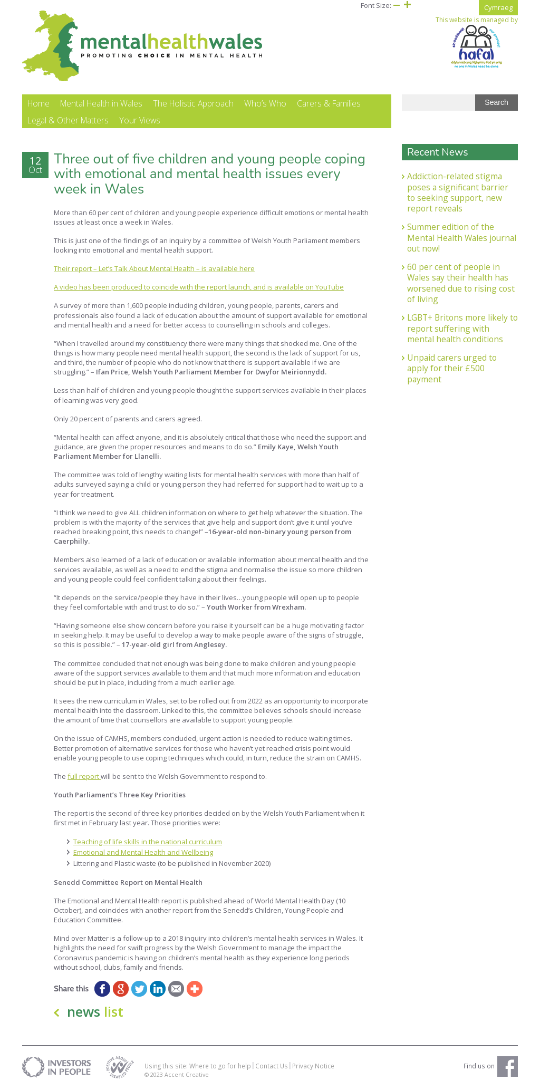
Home (38, 103)
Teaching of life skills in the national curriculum (147, 841)
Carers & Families (329, 103)
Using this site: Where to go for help (197, 1066)
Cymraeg (498, 7)
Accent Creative (187, 1074)
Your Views (139, 120)
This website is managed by (477, 42)
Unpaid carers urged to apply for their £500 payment (452, 368)
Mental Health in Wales (101, 103)
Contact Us (271, 1066)
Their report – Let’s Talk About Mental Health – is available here (154, 268)
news (95, 1011)
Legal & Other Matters (68, 120)
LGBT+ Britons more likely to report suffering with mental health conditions (462, 328)
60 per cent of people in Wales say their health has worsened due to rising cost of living (461, 283)
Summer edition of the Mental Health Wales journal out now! (461, 237)
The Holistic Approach (193, 103)
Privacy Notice (313, 1066)
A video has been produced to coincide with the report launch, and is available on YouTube (199, 287)
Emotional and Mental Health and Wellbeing (143, 852)
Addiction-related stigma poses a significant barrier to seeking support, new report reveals (457, 192)
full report (84, 776)
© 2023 (154, 1074)
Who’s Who (265, 103)
